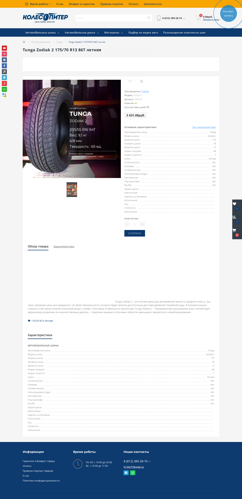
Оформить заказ (211, 19)
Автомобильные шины (42, 32)
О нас (26, 475)
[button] (38, 4)
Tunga (59, 42)
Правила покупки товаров (38, 470)
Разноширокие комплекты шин (184, 32)
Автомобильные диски (82, 32)
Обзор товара (38, 246)
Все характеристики (204, 127)
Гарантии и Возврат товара (39, 461)
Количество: (131, 218)
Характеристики (63, 246)
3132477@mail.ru (134, 467)
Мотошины (113, 32)
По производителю (40, 42)
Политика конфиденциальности (41, 480)
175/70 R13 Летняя (42, 320)
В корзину (134, 233)
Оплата (27, 466)
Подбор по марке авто (143, 32)
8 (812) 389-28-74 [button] (137, 461)
